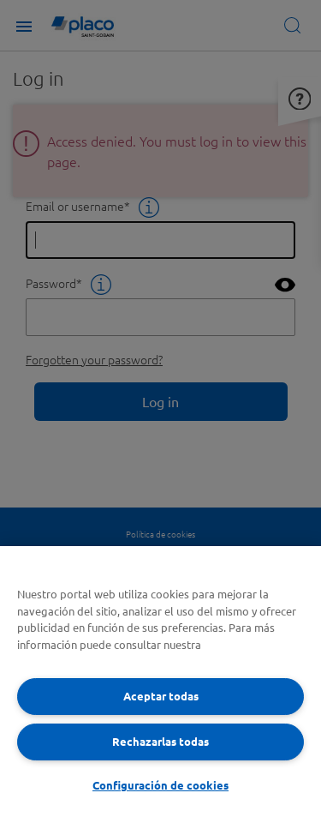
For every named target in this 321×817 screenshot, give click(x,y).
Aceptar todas (161, 695)
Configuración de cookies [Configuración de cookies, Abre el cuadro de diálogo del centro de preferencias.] (160, 785)
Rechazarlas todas (160, 741)
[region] (160, 681)
